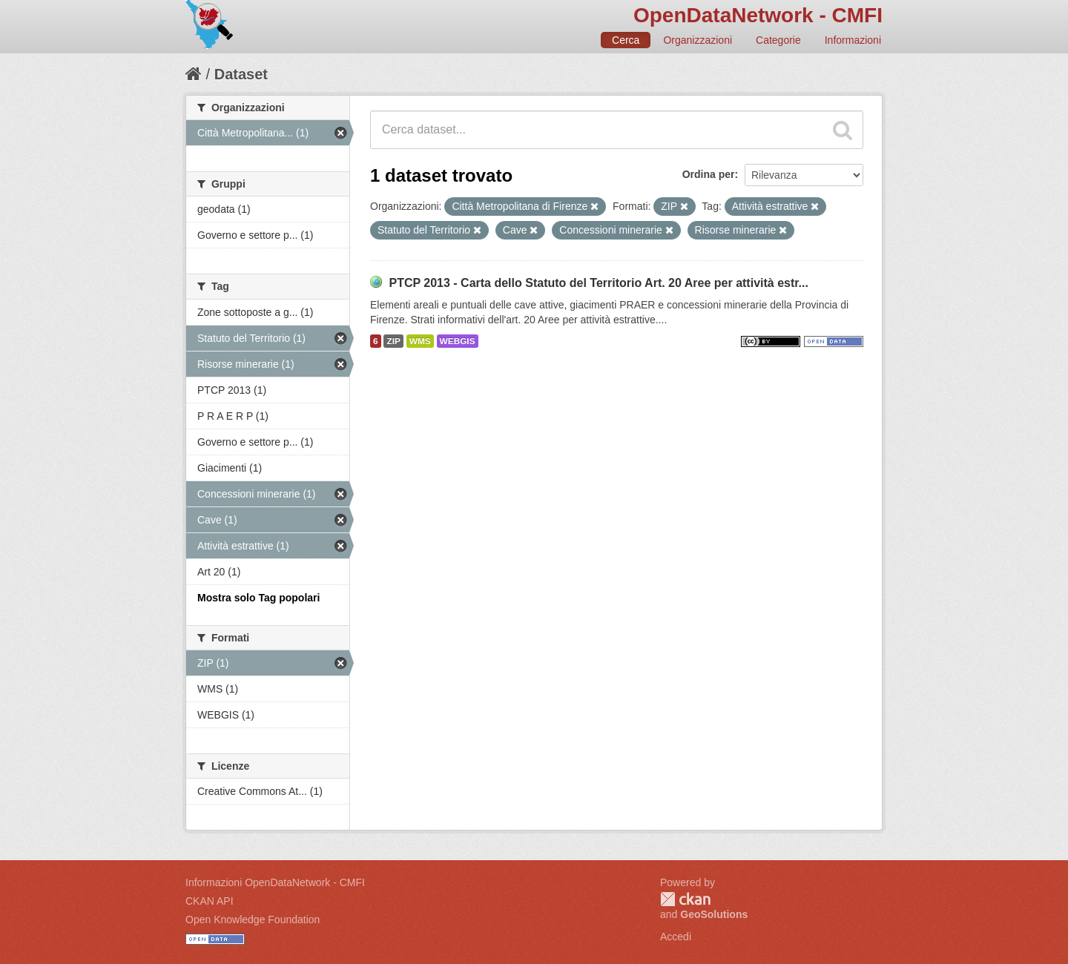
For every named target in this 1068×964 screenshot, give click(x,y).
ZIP (393, 341)
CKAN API (209, 901)
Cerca (625, 40)
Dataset (241, 74)
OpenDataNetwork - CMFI (758, 15)
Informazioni (853, 40)
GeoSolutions (714, 914)
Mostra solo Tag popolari (258, 598)
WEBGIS (457, 341)
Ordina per (708, 174)
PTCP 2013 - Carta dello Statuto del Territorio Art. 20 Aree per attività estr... (598, 283)
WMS (420, 341)
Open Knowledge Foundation (252, 919)
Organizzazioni (697, 40)
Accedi (675, 936)
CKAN (685, 899)
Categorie (778, 40)
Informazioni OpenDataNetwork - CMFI (275, 882)
